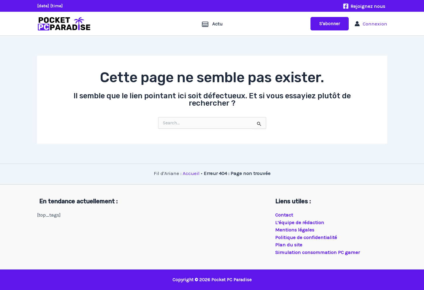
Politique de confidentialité (306, 237)
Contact (284, 215)
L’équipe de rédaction (299, 222)
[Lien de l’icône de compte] (371, 24)
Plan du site (288, 245)
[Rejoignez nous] (364, 6)
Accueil (191, 173)
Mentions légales (294, 230)
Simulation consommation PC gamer (317, 252)
